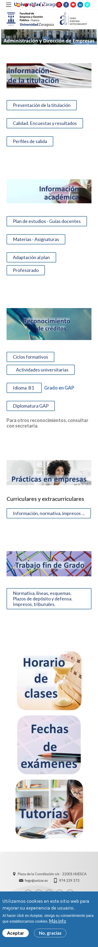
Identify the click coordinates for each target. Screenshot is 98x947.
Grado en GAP (58, 388)
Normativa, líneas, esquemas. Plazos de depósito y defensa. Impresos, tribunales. (42, 598)
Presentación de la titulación (42, 105)
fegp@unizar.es (36, 880)
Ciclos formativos (30, 357)
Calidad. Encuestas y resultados (45, 123)
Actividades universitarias (40, 370)
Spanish (18, 5)
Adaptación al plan (31, 257)
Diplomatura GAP (31, 406)
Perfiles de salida (30, 141)
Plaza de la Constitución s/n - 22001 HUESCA (52, 874)
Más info (57, 921)
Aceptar (15, 933)
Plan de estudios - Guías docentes (47, 221)
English (33, 5)
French (40, 5)
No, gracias (50, 933)
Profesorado (26, 270)
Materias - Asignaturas (36, 239)
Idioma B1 (24, 388)
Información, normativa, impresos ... (49, 513)
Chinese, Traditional (25, 5)
